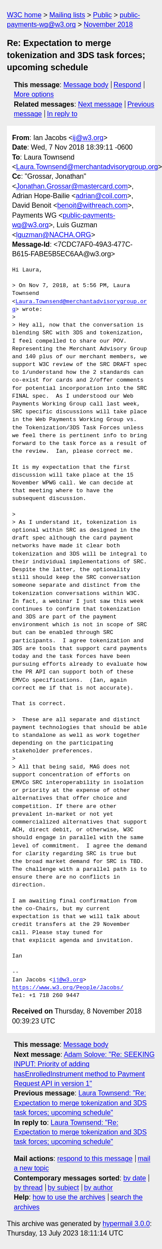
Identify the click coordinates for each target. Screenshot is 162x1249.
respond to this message (94, 1158)
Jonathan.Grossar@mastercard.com (71, 186)
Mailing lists (67, 15)
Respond (127, 84)
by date (134, 1178)
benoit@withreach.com (92, 205)
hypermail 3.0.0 (125, 1223)
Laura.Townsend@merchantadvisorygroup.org (87, 166)
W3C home (24, 15)
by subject (63, 1187)
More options (34, 94)
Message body (86, 84)
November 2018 (108, 24)
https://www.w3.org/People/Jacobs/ (67, 988)
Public (102, 15)
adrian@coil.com (101, 195)
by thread (28, 1187)
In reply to (62, 114)
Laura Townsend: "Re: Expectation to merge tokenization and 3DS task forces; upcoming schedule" (80, 1102)
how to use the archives (69, 1197)
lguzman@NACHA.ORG (53, 235)
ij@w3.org (88, 137)
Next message (100, 104)
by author (98, 1187)
